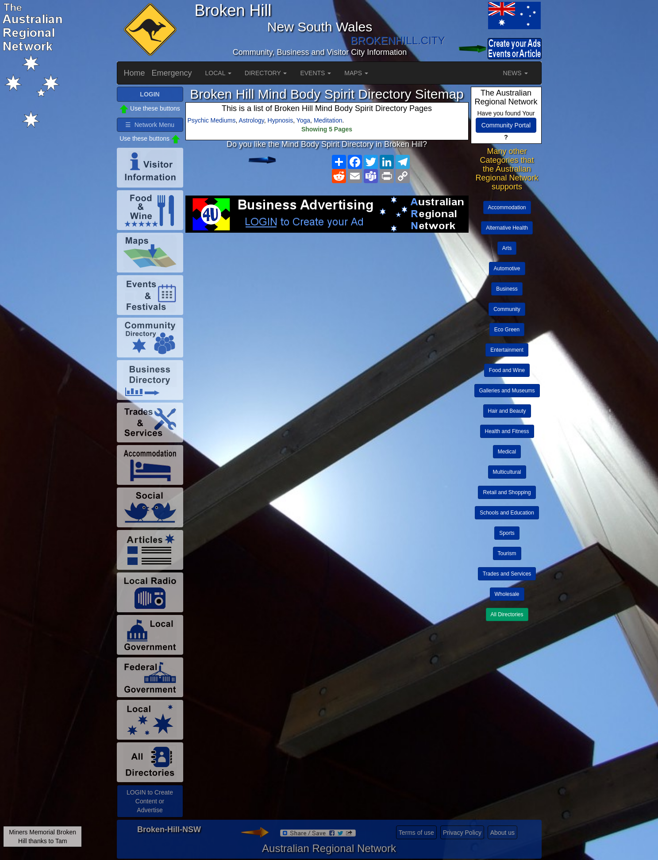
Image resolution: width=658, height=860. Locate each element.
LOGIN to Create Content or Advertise (150, 801)
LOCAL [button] (218, 73)
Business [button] (507, 289)
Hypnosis (280, 120)
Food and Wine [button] (507, 370)
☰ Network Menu (149, 124)
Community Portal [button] (506, 125)
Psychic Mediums (212, 120)
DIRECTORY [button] (266, 73)
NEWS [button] (515, 73)
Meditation (328, 120)
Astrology (251, 120)
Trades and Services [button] (507, 574)
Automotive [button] (507, 268)
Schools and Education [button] (507, 513)
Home (134, 73)
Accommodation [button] (507, 207)
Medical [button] (507, 452)
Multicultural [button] (507, 472)
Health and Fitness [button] (507, 431)
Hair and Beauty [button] (507, 411)
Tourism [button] (507, 553)
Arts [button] (507, 248)
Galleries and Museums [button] (507, 391)
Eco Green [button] (506, 329)
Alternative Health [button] (507, 228)
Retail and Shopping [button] (507, 492)
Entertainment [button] (506, 350)
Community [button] (506, 309)
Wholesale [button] (507, 594)
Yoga (303, 120)
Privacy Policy (462, 832)
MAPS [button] (356, 73)
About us (502, 832)
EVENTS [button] (315, 73)
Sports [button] (507, 533)
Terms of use (416, 832)
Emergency (172, 73)
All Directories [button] (507, 614)
